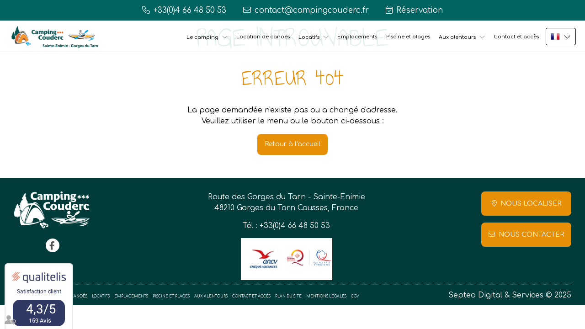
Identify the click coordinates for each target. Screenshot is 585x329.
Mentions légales (326, 296)
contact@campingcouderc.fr (312, 10)
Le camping (202, 37)
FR (561, 36)
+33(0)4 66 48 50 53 (295, 226)
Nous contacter (531, 234)
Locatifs (308, 37)
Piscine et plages (408, 37)
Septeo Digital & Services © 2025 (509, 295)
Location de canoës (263, 37)
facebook (52, 245)
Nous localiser (530, 203)
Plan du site (288, 296)
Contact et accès (516, 37)
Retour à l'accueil (292, 144)
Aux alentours (457, 37)
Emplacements (357, 37)
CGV (355, 296)
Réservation (419, 10)
